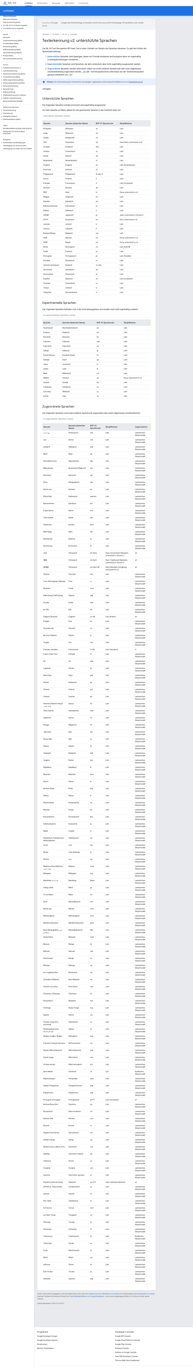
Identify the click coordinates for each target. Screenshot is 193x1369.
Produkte (56, 34)
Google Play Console (123, 1344)
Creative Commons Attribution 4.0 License (103, 1294)
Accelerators (42, 1344)
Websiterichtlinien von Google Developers (89, 1296)
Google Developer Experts (47, 1340)
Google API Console (123, 1336)
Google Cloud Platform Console (127, 1340)
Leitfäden (8, 10)
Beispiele (56, 3)
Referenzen (42, 3)
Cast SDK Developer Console (126, 1356)
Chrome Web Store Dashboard (127, 1360)
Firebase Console (122, 1348)
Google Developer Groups (47, 1336)
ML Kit (12, 3)
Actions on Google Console (125, 1352)
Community (83, 3)
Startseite (45, 34)
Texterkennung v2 (135, 82)
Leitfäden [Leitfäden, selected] (29, 3)
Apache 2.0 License (147, 1294)
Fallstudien (69, 3)
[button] (16, 25)
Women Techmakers (45, 1348)
